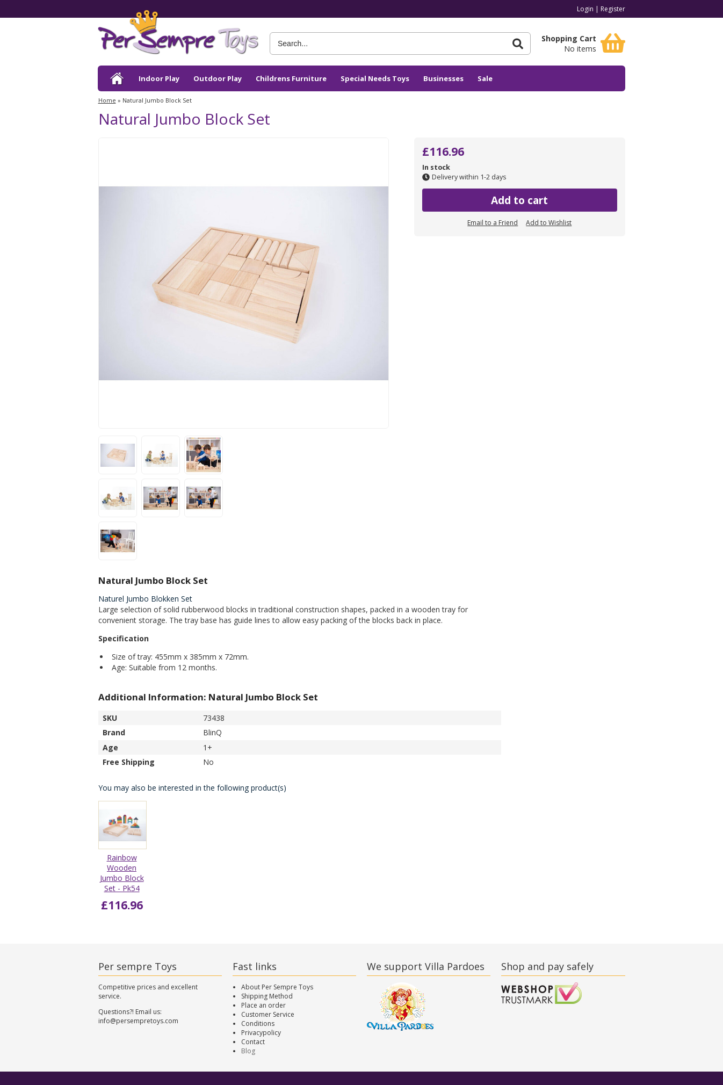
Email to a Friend (492, 222)
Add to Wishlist (549, 222)
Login (585, 8)
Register (613, 8)
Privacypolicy (261, 1032)
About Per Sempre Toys (277, 987)
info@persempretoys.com (138, 1020)
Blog (248, 1050)
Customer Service (267, 1014)
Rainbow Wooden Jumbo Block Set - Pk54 (122, 872)
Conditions (257, 1023)
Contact (253, 1041)
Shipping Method (267, 996)
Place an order (263, 1005)
